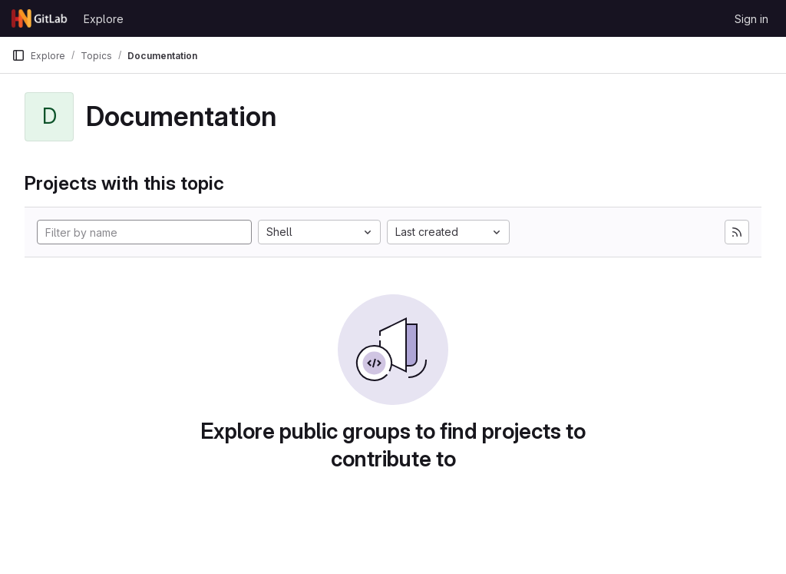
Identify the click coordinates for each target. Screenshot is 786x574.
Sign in (751, 18)
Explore (104, 18)
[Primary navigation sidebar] (18, 55)
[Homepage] (39, 18)
